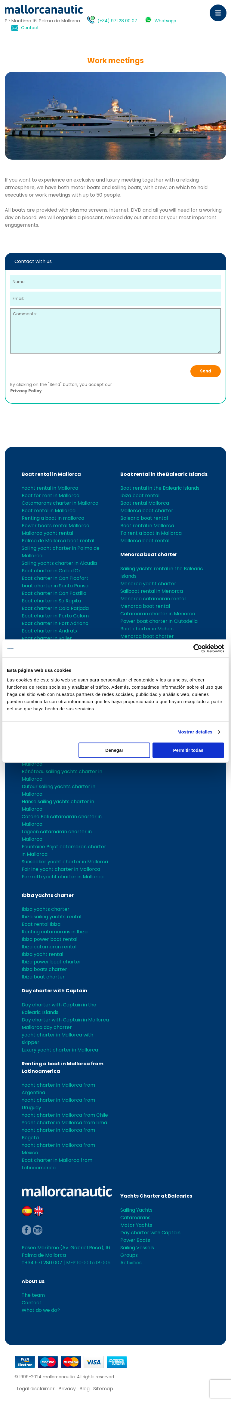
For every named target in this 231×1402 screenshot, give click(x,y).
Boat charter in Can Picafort (55, 578)
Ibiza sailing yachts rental (51, 916)
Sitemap (103, 1388)
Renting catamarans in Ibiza (55, 931)
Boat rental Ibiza (41, 924)
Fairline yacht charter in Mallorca (61, 869)
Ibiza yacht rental (42, 954)
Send (205, 371)
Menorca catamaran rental (153, 598)
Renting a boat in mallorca (53, 518)
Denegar (114, 750)
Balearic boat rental (144, 518)
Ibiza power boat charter (51, 961)
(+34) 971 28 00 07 (117, 21)
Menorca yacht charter (148, 583)
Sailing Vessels (137, 1247)
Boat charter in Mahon (147, 628)
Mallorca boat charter (146, 510)
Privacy (67, 1388)
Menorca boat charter (148, 554)
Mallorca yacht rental (47, 533)
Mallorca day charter (47, 1027)
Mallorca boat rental (144, 540)
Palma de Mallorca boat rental (58, 540)
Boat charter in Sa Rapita (51, 600)
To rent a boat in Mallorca (151, 533)
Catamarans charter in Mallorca (60, 503)
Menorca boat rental (145, 606)
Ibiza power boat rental (49, 939)
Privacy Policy (26, 391)
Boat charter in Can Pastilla (54, 593)
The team (33, 1295)
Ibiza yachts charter (48, 895)
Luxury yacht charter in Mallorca (60, 1049)
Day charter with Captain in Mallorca (65, 1019)
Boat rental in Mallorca (51, 474)
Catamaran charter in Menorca (157, 613)
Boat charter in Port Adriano (55, 623)
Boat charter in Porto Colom (55, 615)
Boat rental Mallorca (144, 503)
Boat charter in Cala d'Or (51, 570)
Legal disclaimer (36, 1388)
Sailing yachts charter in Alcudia (59, 563)
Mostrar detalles (195, 731)
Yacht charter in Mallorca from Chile (65, 1115)
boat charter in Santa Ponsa (55, 585)
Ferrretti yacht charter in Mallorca (62, 876)
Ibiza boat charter (43, 976)
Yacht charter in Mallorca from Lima (64, 1122)
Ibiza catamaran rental (49, 946)
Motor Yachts (136, 1225)
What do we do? (41, 1310)
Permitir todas (188, 750)
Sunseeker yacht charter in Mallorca (65, 861)
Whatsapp (165, 21)
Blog (84, 1388)
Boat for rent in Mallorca (50, 495)
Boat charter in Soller (47, 638)
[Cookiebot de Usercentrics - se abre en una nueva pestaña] (197, 648)
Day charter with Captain (54, 990)
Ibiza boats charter (44, 969)
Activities (131, 1262)
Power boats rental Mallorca (55, 525)
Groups (129, 1255)
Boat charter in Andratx (50, 630)
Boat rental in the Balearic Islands (164, 474)
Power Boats (135, 1240)
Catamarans (135, 1217)
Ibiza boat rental (139, 495)
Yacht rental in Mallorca (50, 488)
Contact (30, 28)
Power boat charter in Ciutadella (159, 621)
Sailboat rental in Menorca (151, 591)
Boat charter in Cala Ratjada (55, 608)
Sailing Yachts (136, 1210)
